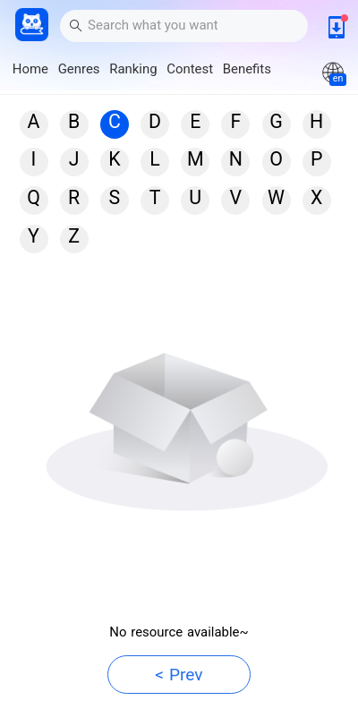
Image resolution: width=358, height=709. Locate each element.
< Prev (178, 674)
